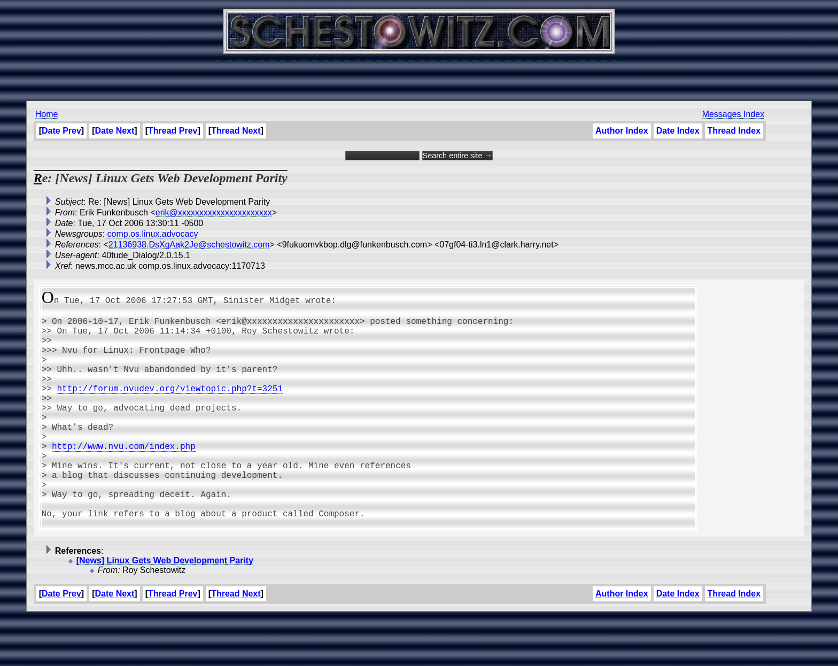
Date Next (115, 130)
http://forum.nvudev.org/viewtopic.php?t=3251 (170, 407)
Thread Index (734, 130)
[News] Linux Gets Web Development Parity (164, 609)
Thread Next (235, 130)
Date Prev (61, 130)
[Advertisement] (419, 75)
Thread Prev (172, 130)
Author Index (621, 130)
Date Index (678, 130)
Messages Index (733, 114)
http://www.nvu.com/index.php (124, 478)
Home (46, 114)
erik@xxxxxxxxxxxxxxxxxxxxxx (214, 212)
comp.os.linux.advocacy (152, 233)
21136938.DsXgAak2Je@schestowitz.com (189, 244)
